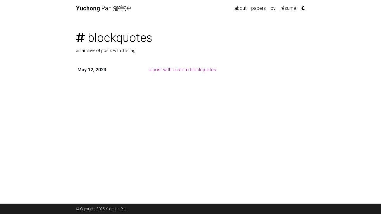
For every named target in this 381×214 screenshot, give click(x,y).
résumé (288, 8)
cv (273, 8)
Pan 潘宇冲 (103, 8)
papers (258, 8)
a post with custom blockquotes (182, 70)
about (240, 8)
